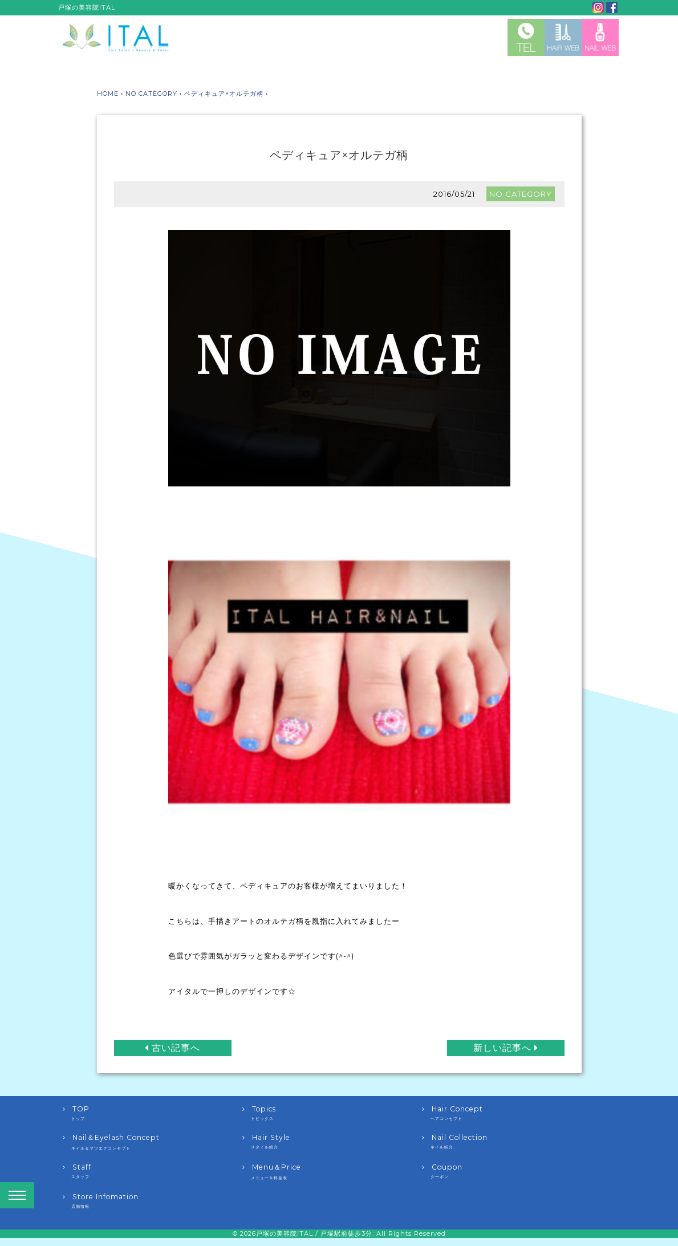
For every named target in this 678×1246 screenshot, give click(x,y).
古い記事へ (172, 1047)
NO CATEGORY (151, 94)
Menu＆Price (332, 1172)
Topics (332, 1113)
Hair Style (332, 1141)
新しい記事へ (505, 1047)
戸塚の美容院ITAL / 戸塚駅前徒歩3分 (314, 1233)
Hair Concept (512, 1113)
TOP (152, 1113)
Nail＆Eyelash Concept (152, 1142)
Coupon (512, 1171)
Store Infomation (152, 1201)
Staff (152, 1171)
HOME (108, 94)
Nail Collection (512, 1141)
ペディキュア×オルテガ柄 (223, 94)
